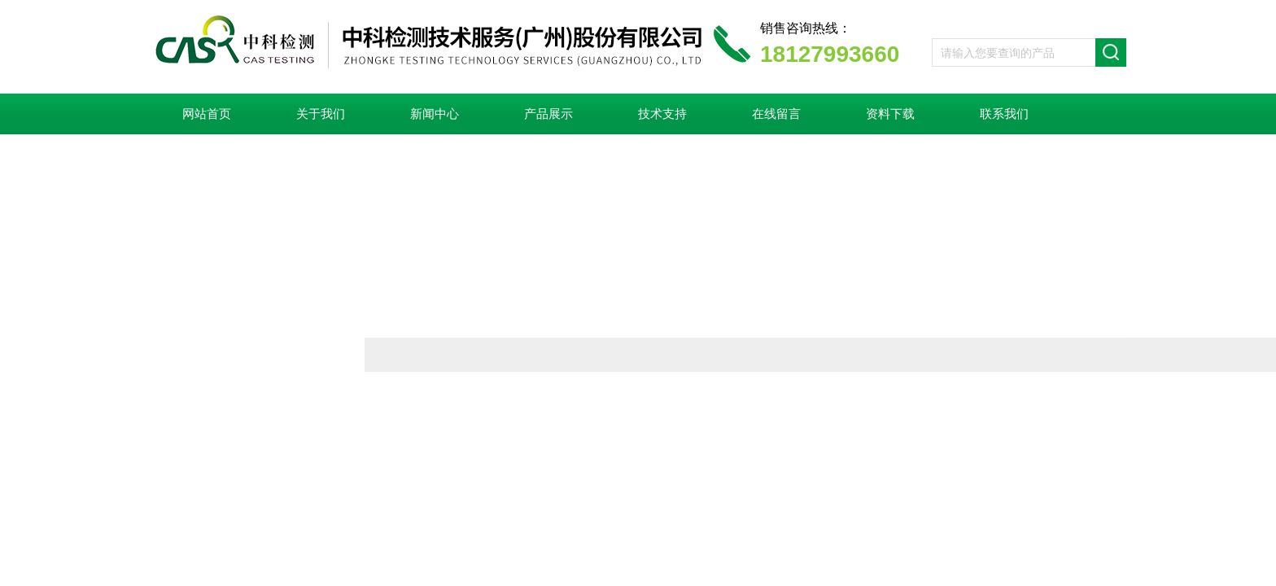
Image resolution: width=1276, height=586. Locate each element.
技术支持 (662, 113)
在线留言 (776, 113)
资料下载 (890, 113)
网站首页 (206, 113)
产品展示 (548, 113)
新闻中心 (434, 113)
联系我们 (1004, 113)
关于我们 (320, 113)
